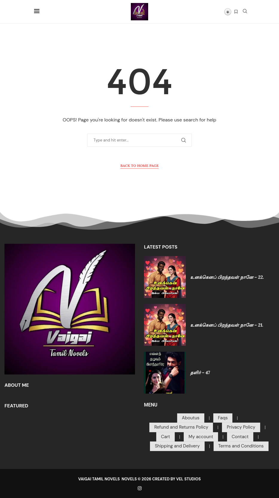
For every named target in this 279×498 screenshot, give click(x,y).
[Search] (245, 11)
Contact (240, 437)
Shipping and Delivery (177, 446)
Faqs (223, 418)
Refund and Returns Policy (181, 427)
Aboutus (191, 418)
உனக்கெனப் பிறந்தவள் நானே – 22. (227, 277)
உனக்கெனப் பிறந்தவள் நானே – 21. (226, 325)
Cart (165, 437)
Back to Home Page (139, 165)
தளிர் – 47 (200, 372)
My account (200, 437)
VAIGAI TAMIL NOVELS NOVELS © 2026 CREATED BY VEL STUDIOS (139, 479)
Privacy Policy (241, 427)
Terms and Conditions (241, 446)
